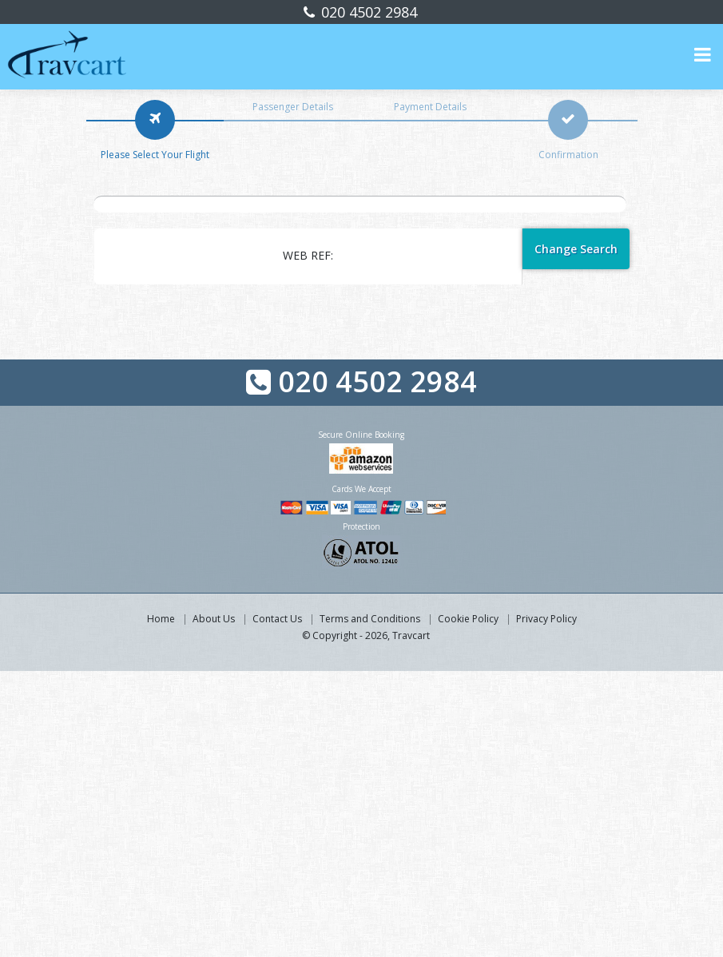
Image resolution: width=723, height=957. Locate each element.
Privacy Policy (546, 618)
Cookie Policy (468, 618)
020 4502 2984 (367, 12)
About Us (214, 618)
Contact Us (277, 618)
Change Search (576, 248)
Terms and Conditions (370, 618)
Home (161, 618)
